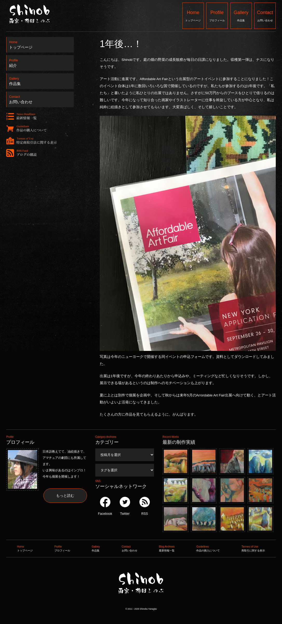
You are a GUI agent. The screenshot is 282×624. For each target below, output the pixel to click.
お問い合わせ (265, 15)
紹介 (40, 62)
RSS (144, 506)
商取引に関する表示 (253, 548)
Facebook (105, 506)
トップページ (193, 15)
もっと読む (65, 495)
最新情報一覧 (167, 548)
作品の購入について (208, 548)
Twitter (125, 506)
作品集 (241, 15)
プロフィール (216, 15)
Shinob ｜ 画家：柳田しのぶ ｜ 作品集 (140, 604)
